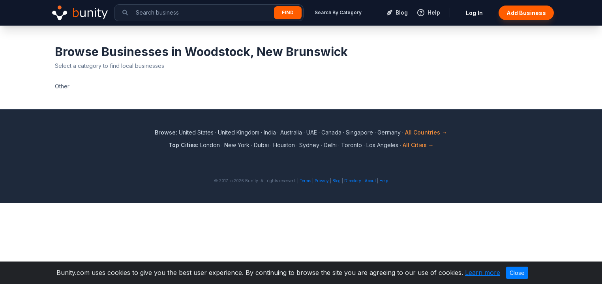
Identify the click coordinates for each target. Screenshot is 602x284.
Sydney (309, 145)
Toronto (351, 145)
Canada (331, 132)
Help (383, 180)
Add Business (526, 12)
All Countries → (426, 132)
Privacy (322, 180)
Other (62, 86)
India (270, 132)
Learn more (482, 273)
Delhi (330, 145)
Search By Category (338, 12)
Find (288, 12)
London (210, 145)
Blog (336, 180)
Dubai (261, 145)
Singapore (359, 132)
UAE (311, 132)
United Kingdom (238, 132)
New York (236, 145)
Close (517, 272)
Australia (291, 132)
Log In (474, 12)
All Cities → (418, 145)
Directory (352, 180)
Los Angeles (382, 145)
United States (196, 132)
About (370, 180)
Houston (284, 145)
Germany (389, 132)
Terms (305, 180)
